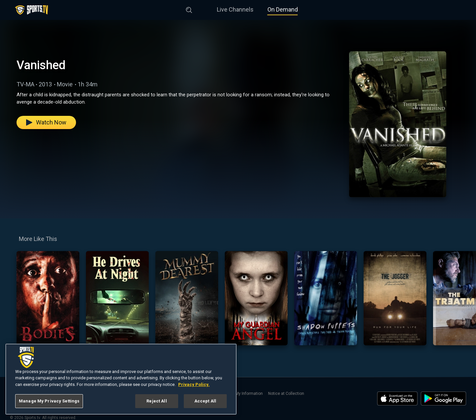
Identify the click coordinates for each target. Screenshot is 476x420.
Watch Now (46, 122)
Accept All (205, 400)
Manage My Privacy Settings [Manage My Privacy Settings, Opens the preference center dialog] (49, 400)
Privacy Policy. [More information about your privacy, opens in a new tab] (194, 384)
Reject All (156, 400)
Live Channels (235, 9)
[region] (121, 379)
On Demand (282, 9)
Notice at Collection (286, 393)
